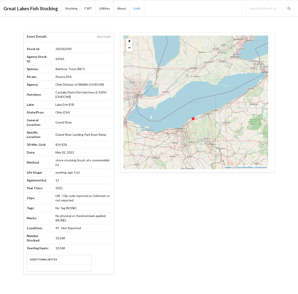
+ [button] (129, 41)
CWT (88, 8)
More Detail (104, 36)
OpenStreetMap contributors (251, 167)
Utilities (104, 8)
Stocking (71, 8)
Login (137, 8)
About (121, 8)
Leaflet (228, 167)
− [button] (129, 48)
